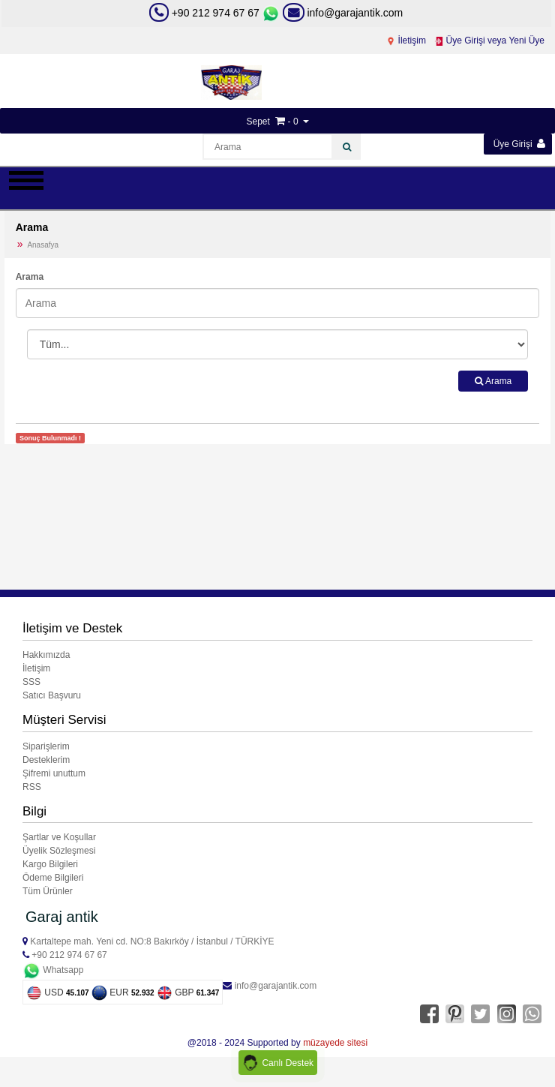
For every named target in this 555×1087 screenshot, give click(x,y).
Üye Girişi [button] (519, 143)
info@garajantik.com (343, 13)
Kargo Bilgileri (50, 864)
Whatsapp (52, 970)
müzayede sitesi (335, 1042)
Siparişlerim (46, 746)
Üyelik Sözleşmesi (58, 850)
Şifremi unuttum (54, 773)
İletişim (406, 40)
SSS (31, 682)
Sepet (257, 121)
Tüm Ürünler (47, 891)
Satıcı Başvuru (51, 695)
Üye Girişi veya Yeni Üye (489, 40)
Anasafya (42, 245)
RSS (31, 787)
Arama (30, 277)
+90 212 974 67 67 (216, 13)
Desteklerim (46, 760)
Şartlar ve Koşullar (59, 837)
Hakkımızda (46, 655)
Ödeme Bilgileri (52, 877)
